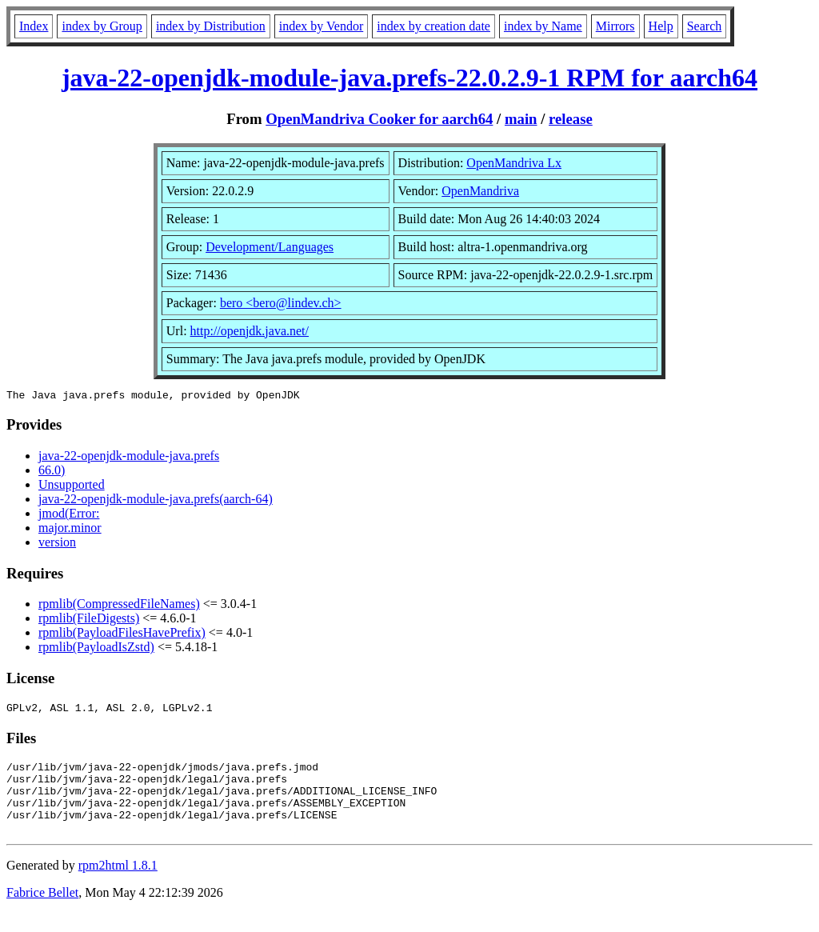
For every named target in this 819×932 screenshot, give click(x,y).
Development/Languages (270, 247)
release (571, 118)
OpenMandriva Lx (513, 163)
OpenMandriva (480, 191)
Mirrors (615, 26)
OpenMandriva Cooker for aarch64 (379, 118)
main (521, 118)
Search (704, 26)
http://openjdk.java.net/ (249, 331)
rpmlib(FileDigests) (88, 620)
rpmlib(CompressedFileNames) (119, 606)
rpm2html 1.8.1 (118, 884)
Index (33, 26)
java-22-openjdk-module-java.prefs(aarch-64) (155, 501)
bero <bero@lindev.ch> (281, 303)
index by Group (102, 26)
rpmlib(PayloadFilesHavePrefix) (122, 635)
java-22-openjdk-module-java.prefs (128, 458)
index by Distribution (211, 26)
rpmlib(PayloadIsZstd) (96, 649)
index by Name (543, 26)
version (57, 544)
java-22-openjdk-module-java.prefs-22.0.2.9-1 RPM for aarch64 (409, 77)
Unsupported (71, 487)
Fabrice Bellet (42, 911)
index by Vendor (321, 26)
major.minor (70, 530)
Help (661, 26)
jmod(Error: (68, 515)
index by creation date (433, 26)
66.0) (51, 472)
